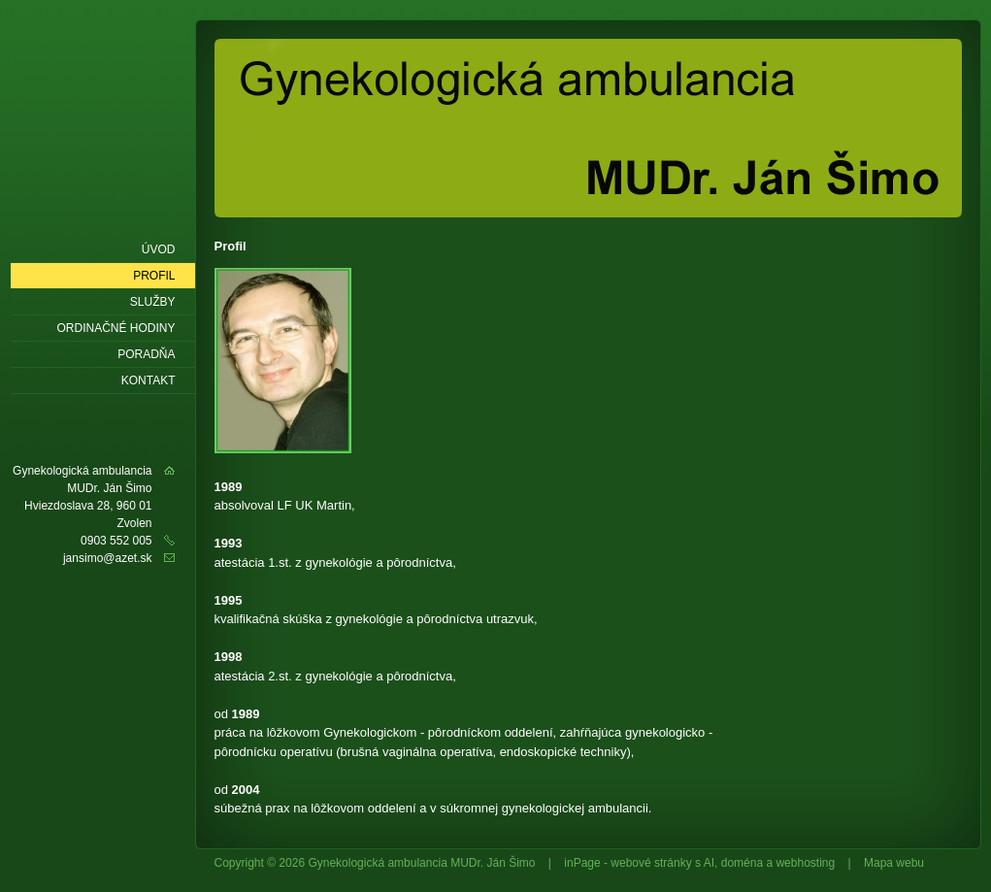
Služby (153, 302)
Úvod (159, 249)
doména (742, 863)
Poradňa (146, 354)
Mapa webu (894, 863)
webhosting (805, 863)
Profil (154, 275)
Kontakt (148, 380)
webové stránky (651, 863)
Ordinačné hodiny (115, 328)
